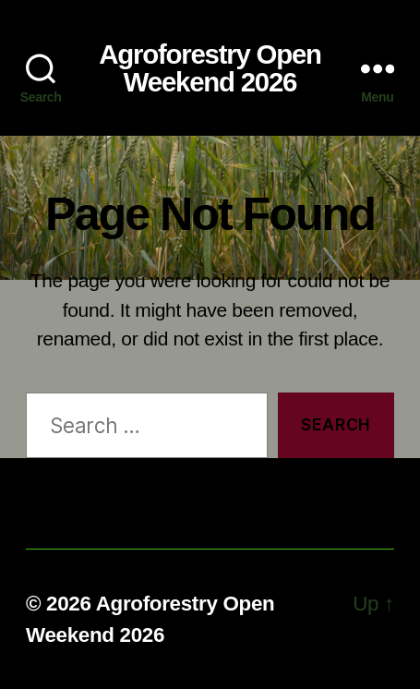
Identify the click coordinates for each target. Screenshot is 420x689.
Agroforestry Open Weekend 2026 (210, 68)
